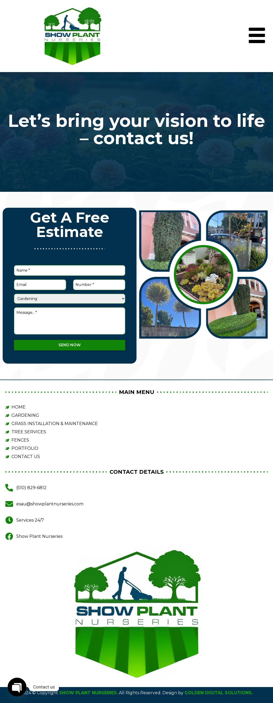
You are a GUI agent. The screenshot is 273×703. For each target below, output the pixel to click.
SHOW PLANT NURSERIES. (88, 692)
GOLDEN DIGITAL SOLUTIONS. (218, 692)
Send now (69, 328)
